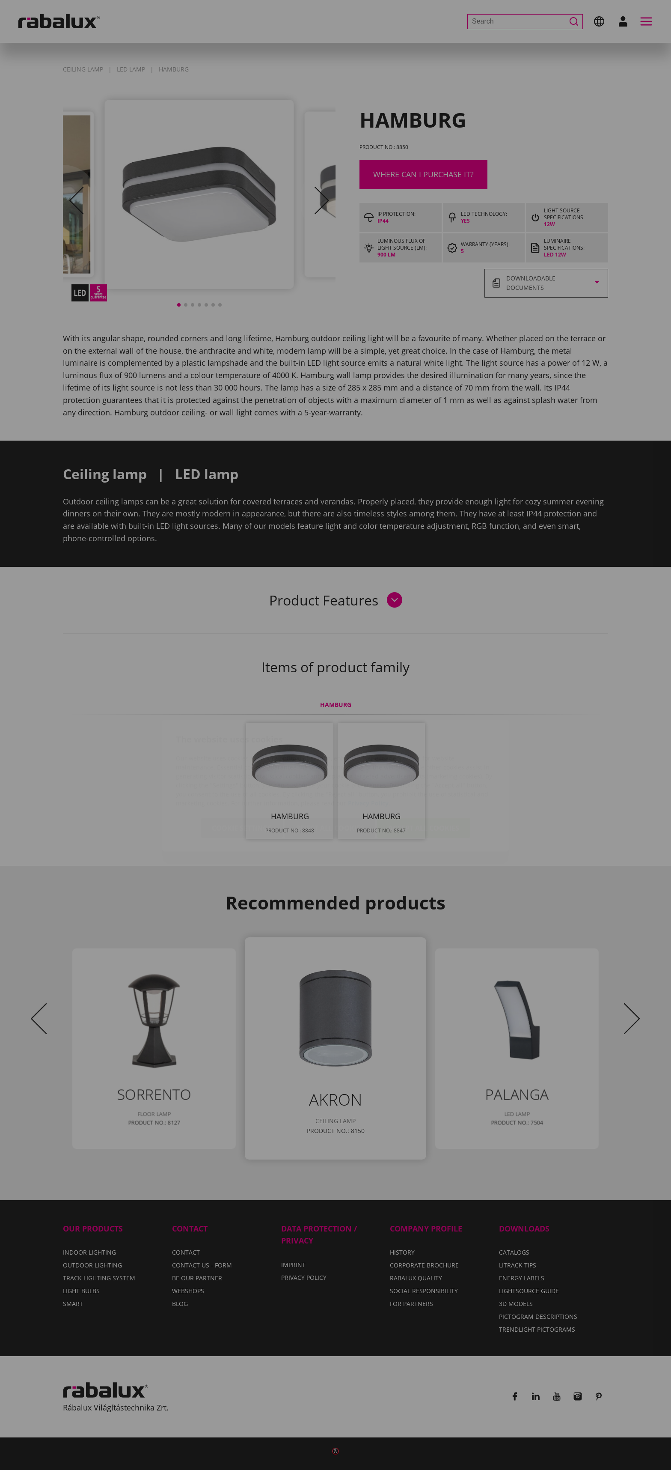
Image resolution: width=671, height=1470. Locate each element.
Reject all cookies (330, 777)
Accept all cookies (423, 777)
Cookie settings (242, 777)
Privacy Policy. (369, 752)
